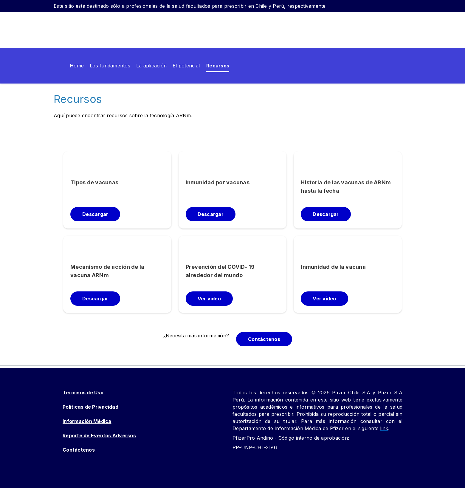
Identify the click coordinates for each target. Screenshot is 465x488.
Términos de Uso (83, 393)
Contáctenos (79, 450)
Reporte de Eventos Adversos (99, 435)
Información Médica (87, 421)
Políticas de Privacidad (90, 407)
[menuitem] (60, 66)
